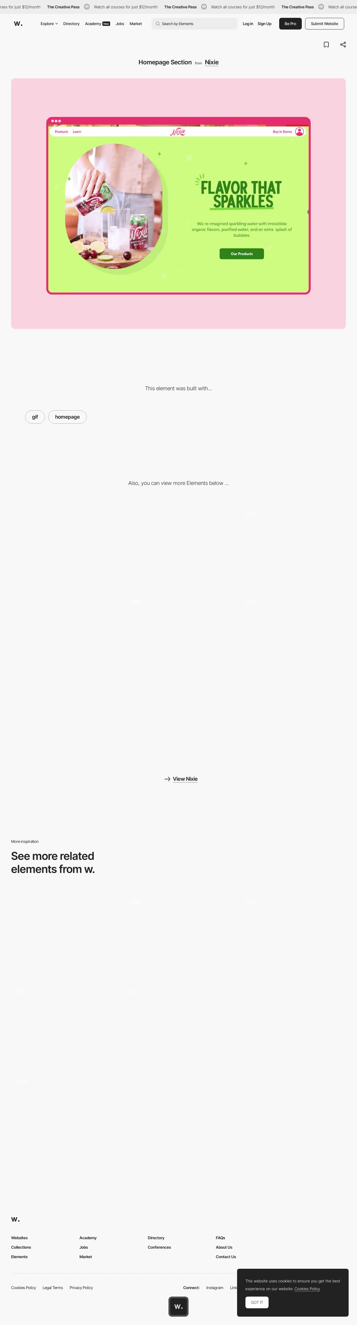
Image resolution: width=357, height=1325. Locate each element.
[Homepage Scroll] (292, 532)
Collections (21, 1247)
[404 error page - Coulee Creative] (292, 920)
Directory (71, 23)
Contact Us (226, 1256)
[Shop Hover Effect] (292, 718)
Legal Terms (53, 1287)
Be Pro (290, 23)
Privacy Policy (81, 1287)
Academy (97, 23)
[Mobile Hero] (179, 718)
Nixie (212, 62)
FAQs (220, 1237)
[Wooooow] (179, 920)
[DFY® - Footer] (65, 933)
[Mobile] (179, 545)
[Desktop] (65, 545)
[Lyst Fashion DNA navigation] (65, 1009)
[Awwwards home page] (178, 1306)
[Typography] (292, 1022)
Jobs (120, 23)
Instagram (214, 1287)
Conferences (159, 1247)
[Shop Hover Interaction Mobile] (179, 618)
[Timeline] (179, 1112)
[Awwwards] (18, 23)
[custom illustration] (179, 1022)
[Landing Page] (65, 1098)
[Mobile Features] (65, 718)
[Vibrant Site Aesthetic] (65, 631)
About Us (224, 1247)
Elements (19, 1256)
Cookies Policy (23, 1287)
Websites (19, 1237)
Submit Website (324, 23)
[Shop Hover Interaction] (292, 618)
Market (136, 23)
